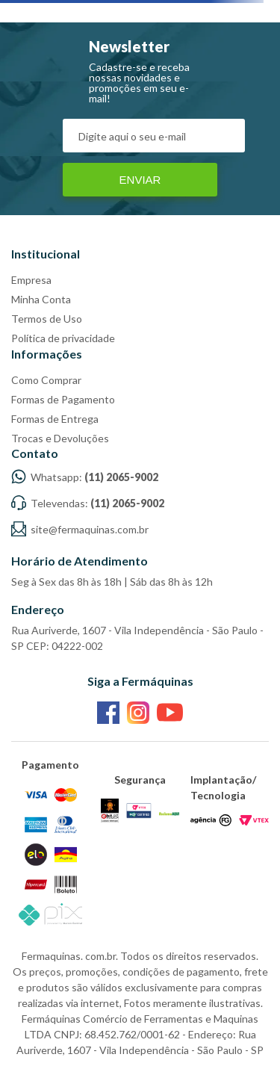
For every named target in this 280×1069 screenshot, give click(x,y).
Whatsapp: (84, 477)
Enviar (140, 179)
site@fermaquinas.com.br (80, 529)
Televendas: (87, 503)
